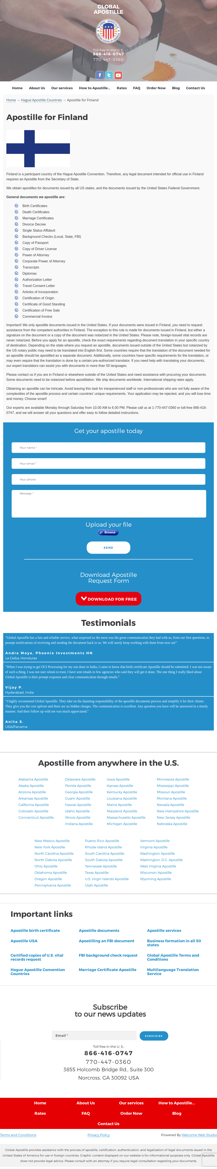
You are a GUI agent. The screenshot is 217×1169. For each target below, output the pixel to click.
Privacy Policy (99, 1135)
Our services (62, 88)
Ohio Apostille (46, 866)
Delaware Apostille (80, 779)
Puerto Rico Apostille (102, 841)
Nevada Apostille (170, 805)
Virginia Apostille (153, 847)
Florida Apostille (78, 786)
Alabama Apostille (33, 779)
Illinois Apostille (77, 817)
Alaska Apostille (31, 786)
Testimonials (108, 622)
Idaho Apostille (77, 811)
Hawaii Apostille (78, 805)
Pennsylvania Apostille (53, 885)
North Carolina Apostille (54, 853)
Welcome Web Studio (199, 1135)
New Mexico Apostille (52, 841)
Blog (176, 88)
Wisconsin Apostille (156, 872)
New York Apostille (50, 847)
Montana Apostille (172, 798)
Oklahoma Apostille (51, 872)
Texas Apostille (96, 872)
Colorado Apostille (33, 811)
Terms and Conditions (18, 1135)
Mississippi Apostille (173, 786)
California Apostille (33, 805)
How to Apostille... (94, 88)
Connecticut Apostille (36, 817)
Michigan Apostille (122, 824)
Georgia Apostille (79, 792)
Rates (122, 88)
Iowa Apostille (118, 779)
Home (17, 88)
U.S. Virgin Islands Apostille (107, 879)
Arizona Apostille (32, 792)
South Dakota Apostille (103, 860)
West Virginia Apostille (158, 866)
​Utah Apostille (96, 885)
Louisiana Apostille (122, 798)
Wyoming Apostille (155, 879)
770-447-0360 (108, 59)
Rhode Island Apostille (103, 847)
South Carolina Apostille (104, 853)
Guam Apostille (77, 798)
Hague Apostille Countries (41, 100)
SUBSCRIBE (154, 1036)
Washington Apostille (157, 853)
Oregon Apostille (48, 879)
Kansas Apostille (120, 786)
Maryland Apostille (122, 811)
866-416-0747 (108, 53)
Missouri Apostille (171, 792)
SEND (108, 547)
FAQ (136, 88)
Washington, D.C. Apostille (161, 860)
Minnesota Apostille (173, 779)
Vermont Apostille (155, 841)
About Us (37, 88)
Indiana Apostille (79, 824)
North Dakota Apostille (53, 860)
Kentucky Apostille (122, 792)
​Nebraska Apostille (172, 824)
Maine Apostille (119, 805)
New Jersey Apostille (173, 817)
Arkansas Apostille (33, 798)
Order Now (156, 88)
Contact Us (195, 88)
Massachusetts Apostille (126, 817)
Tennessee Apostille (101, 866)
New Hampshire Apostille (178, 811)
